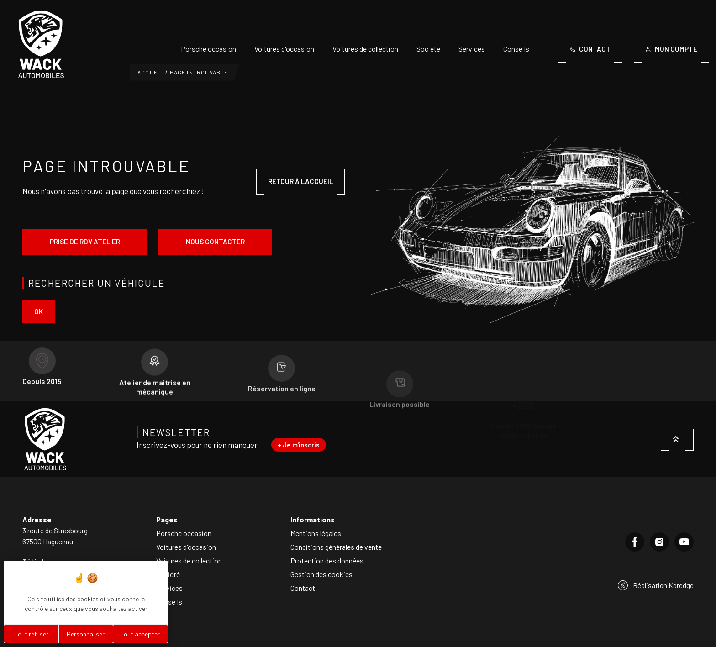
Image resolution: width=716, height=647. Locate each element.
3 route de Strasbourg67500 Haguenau (55, 536)
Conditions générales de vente (336, 546)
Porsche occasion (208, 48)
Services (471, 48)
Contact (302, 588)
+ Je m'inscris (299, 445)
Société (428, 48)
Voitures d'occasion (284, 48)
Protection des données (326, 560)
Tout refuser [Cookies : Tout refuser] (31, 634)
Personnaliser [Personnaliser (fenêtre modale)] (86, 634)
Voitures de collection (365, 48)
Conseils (516, 48)
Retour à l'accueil (300, 181)
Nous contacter (215, 241)
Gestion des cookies (321, 574)
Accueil (150, 72)
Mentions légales (315, 533)
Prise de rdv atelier (85, 241)
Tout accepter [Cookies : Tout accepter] (140, 634)
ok (38, 311)
